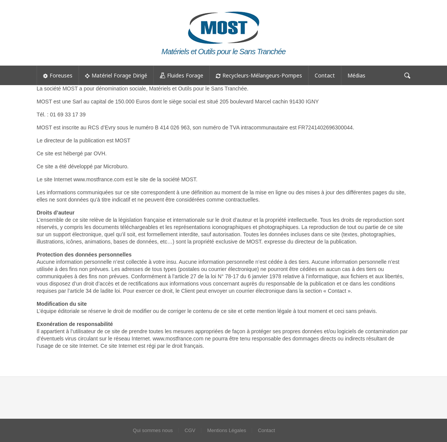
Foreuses (57, 75)
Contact (325, 75)
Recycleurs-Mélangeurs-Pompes (259, 75)
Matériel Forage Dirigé (116, 75)
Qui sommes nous (153, 430)
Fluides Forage (181, 76)
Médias (356, 75)
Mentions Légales (226, 430)
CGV (190, 430)
